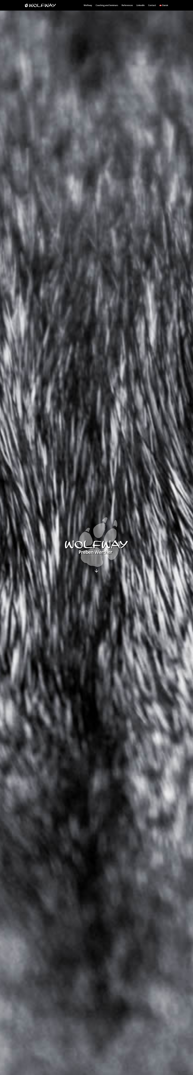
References (127, 5)
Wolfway (88, 5)
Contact (152, 5)
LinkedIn (140, 5)
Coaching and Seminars (107, 5)
